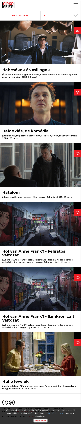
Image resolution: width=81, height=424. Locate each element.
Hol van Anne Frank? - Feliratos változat (33, 253)
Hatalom (11, 192)
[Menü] (76, 5)
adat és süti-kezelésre (54, 413)
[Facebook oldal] (5, 402)
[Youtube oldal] (12, 402)
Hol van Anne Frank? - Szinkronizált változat (38, 318)
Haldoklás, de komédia (25, 131)
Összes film (20, 15)
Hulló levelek (15, 381)
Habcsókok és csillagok (26, 70)
